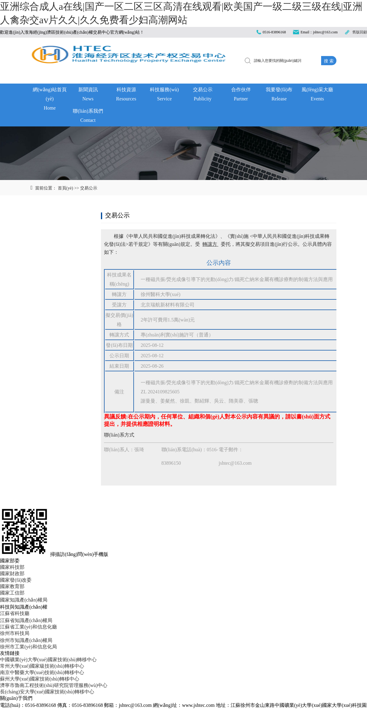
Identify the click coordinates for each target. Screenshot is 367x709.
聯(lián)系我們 (88, 116)
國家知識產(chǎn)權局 (23, 599)
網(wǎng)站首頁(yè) (50, 96)
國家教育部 (12, 586)
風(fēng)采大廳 (317, 95)
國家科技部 (12, 567)
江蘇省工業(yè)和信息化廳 (28, 626)
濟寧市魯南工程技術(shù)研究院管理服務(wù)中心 (53, 685)
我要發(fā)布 (279, 95)
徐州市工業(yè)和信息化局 (28, 646)
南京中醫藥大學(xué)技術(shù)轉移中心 (42, 672)
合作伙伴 (241, 95)
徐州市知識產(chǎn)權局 (26, 640)
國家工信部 (12, 592)
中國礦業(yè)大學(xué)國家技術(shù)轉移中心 (48, 659)
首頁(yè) (65, 188)
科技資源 (126, 95)
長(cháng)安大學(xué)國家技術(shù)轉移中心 (47, 691)
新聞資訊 (88, 95)
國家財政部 (12, 573)
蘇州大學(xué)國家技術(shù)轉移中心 (39, 678)
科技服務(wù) (164, 95)
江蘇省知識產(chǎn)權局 (26, 620)
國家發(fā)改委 (16, 580)
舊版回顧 (359, 32)
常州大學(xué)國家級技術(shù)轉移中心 (42, 666)
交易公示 (203, 95)
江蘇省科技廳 (14, 613)
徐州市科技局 (14, 633)
